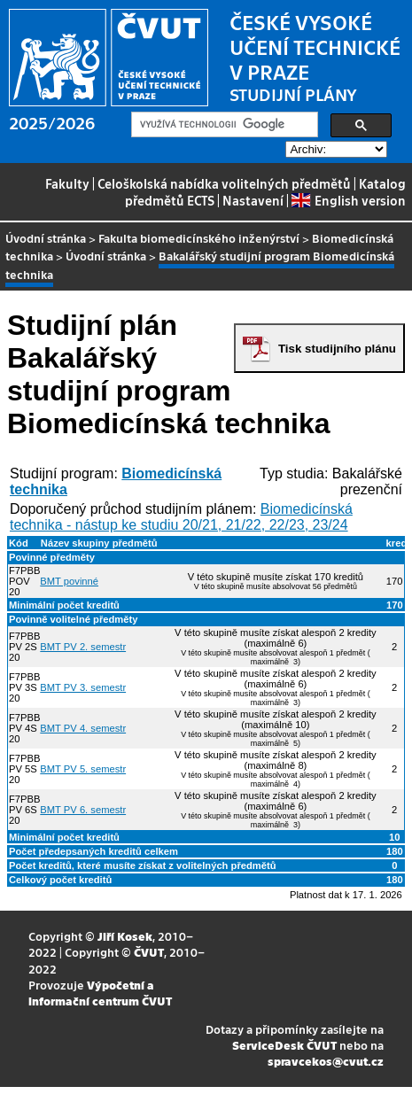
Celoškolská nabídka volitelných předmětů (224, 183)
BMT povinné (69, 581)
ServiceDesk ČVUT (284, 1045)
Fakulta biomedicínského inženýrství (198, 237)
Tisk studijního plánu (337, 348)
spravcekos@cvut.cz (326, 1060)
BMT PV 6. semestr (83, 809)
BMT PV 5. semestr (83, 769)
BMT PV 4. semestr (83, 728)
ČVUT (149, 951)
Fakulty (67, 183)
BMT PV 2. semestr (83, 646)
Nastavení (253, 200)
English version (348, 200)
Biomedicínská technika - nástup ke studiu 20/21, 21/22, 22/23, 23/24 (181, 516)
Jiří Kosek (124, 936)
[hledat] (223, 125)
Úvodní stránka (45, 237)
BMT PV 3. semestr (83, 687)
